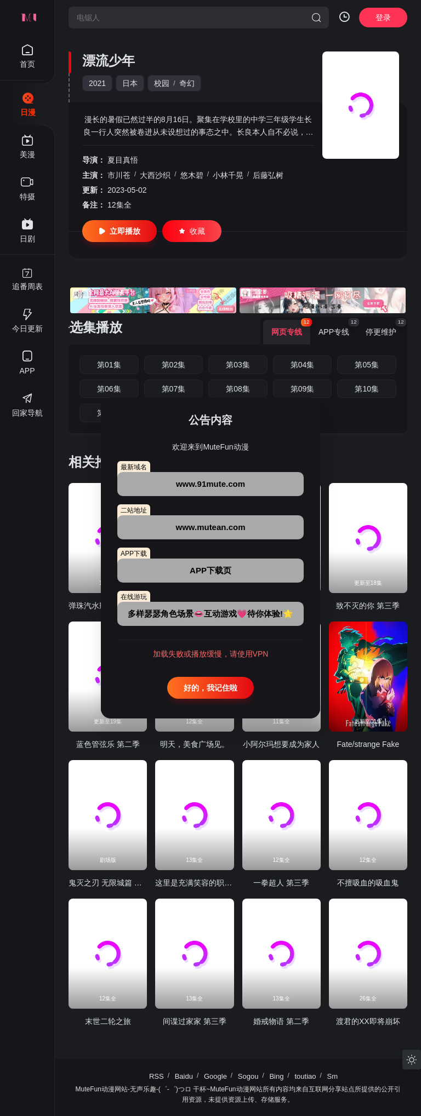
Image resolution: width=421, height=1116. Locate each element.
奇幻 (187, 83)
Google (215, 1076)
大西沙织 (155, 175)
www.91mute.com (210, 483)
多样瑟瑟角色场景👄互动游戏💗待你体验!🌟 (210, 613)
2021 (97, 83)
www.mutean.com (211, 527)
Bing (276, 1076)
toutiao (305, 1076)
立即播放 (119, 231)
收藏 (192, 231)
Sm (332, 1076)
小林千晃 (228, 175)
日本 (130, 83)
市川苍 (118, 175)
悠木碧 (191, 175)
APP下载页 (210, 570)
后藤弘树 (268, 175)
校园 (161, 83)
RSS (156, 1076)
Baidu (184, 1076)
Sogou (248, 1076)
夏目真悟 (122, 160)
